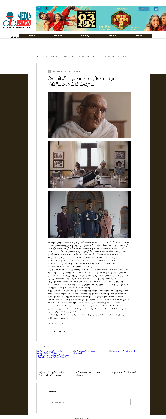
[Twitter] (15, 37)
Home (39, 56)
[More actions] (129, 71)
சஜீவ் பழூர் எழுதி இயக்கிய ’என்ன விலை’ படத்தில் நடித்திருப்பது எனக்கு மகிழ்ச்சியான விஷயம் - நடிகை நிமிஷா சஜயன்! (51, 373)
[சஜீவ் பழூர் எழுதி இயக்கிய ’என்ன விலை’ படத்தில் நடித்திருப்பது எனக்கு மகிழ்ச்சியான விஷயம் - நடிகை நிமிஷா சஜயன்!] (53, 359)
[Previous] (41, 19)
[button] (85, 36)
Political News (68, 56)
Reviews (96, 56)
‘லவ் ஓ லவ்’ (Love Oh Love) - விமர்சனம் (88, 373)
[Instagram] (18, 37)
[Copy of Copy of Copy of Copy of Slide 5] (109, 26)
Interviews (109, 56)
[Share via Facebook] (49, 331)
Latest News (63, 323)
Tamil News (84, 56)
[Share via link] (65, 331)
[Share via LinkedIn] (60, 331)
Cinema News (52, 56)
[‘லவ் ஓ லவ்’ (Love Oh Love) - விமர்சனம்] (89, 359)
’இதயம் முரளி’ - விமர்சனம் (124, 372)
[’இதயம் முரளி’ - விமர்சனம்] (125, 359)
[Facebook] (12, 37)
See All (139, 346)
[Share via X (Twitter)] (54, 331)
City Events (123, 56)
